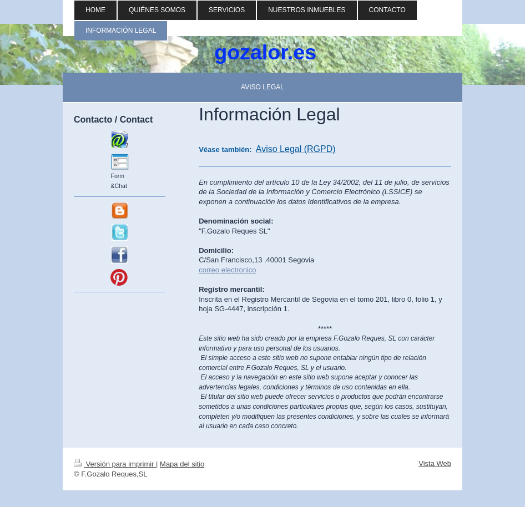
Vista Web (434, 463)
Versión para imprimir (115, 464)
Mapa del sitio (182, 464)
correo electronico (227, 270)
